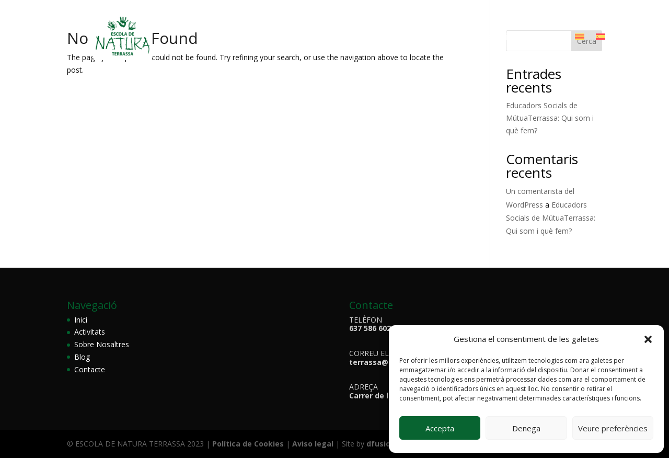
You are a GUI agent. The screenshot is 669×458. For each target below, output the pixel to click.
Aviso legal (311, 444)
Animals (425, 37)
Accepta (439, 428)
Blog (82, 357)
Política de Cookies (249, 444)
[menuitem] (579, 38)
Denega (526, 428)
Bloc (461, 37)
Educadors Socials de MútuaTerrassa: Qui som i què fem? (550, 117)
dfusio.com (387, 444)
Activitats (375, 37)
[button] (648, 339)
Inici (80, 320)
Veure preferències (613, 428)
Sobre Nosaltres (309, 37)
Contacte (543, 37)
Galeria (497, 37)
